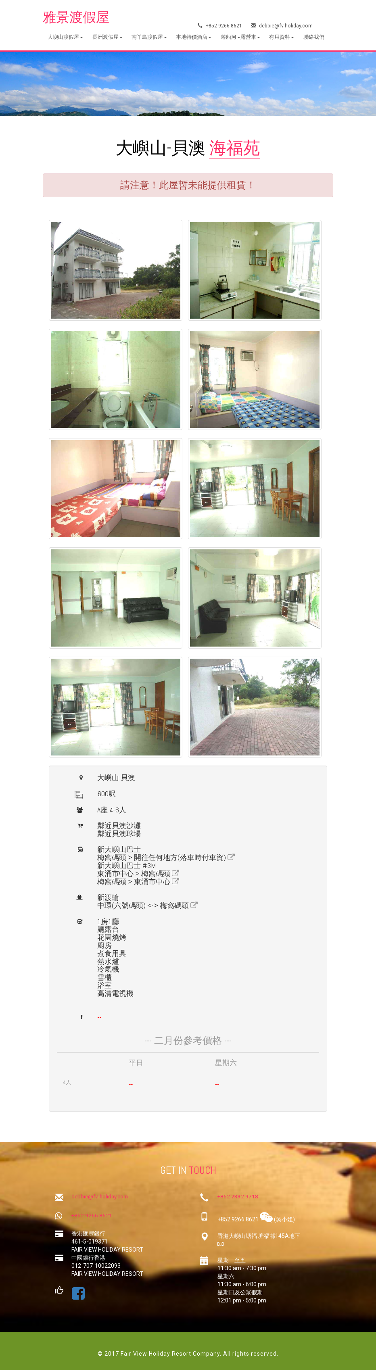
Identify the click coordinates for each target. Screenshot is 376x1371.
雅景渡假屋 (78, 18)
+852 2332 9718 (238, 1197)
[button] (65, 37)
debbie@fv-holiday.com (282, 26)
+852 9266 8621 (220, 26)
